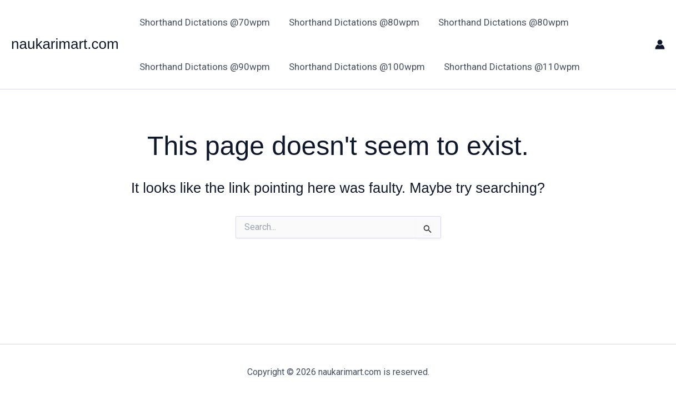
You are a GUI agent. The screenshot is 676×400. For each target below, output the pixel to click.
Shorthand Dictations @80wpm (354, 22)
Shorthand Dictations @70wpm (204, 22)
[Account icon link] (660, 44)
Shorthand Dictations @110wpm (512, 66)
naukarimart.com (65, 44)
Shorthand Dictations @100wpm (357, 66)
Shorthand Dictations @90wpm (204, 66)
